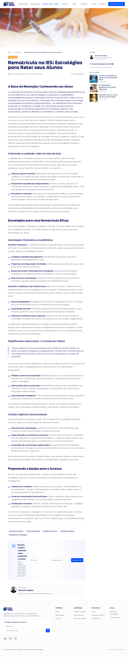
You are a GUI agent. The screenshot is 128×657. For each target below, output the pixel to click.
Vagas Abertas (79, 615)
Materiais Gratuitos (98, 615)
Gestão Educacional (33, 531)
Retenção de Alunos (16, 531)
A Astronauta (23, 4)
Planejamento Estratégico (18, 535)
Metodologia (35, 4)
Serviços (66, 4)
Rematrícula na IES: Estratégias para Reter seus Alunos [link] (43, 52)
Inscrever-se (77, 560)
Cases (94, 4)
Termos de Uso (115, 617)
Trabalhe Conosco (80, 612)
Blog (75, 4)
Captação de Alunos (67, 531)
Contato (102, 4)
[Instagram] (10, 638)
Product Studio (50, 4)
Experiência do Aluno (50, 531)
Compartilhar (77, 74)
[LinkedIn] (5, 638)
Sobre (58, 612)
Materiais (85, 4)
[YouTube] (16, 638)
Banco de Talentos (80, 618)
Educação (17, 52)
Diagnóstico (96, 618)
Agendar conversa (116, 4)
